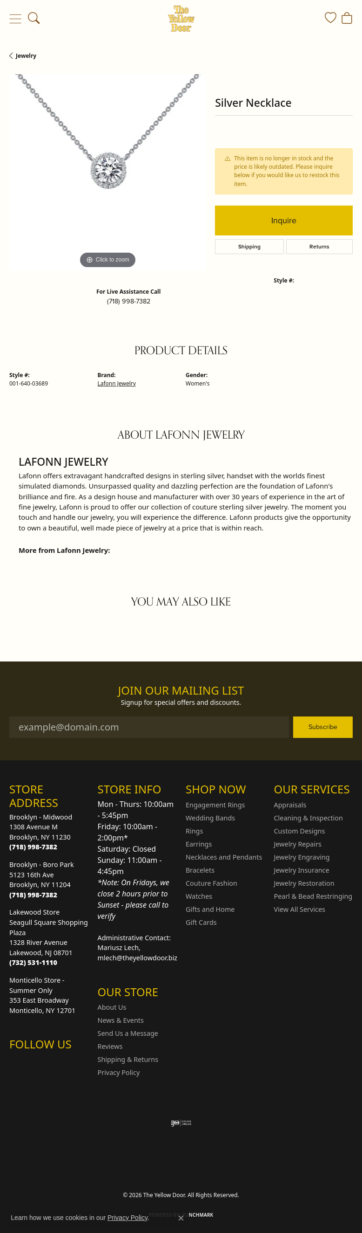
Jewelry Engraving (302, 857)
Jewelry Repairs (298, 844)
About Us (112, 1007)
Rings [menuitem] (194, 831)
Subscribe (322, 727)
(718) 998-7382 (128, 301)
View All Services (300, 909)
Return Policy (88, 1170)
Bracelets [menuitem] (200, 870)
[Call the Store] (33, 846)
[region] (107, 172)
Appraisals (290, 804)
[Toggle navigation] (15, 18)
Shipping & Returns (128, 1059)
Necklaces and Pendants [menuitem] (224, 857)
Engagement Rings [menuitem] (215, 804)
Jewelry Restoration (304, 883)
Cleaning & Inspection (308, 817)
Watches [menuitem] (199, 896)
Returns (319, 246)
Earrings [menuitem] (199, 844)
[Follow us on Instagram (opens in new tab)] (18, 1063)
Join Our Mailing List (181, 690)
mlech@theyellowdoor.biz (138, 957)
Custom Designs (299, 831)
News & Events (121, 1020)
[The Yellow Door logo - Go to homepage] (181, 18)
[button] (34, 18)
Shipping (249, 246)
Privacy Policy (119, 1072)
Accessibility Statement (259, 1170)
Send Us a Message (128, 1033)
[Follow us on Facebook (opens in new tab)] (41, 1063)
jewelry (26, 56)
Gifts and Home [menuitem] (210, 909)
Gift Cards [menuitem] (201, 922)
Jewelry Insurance (301, 870)
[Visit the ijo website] (181, 1123)
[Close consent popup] (181, 1218)
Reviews (110, 1046)
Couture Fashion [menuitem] (211, 883)
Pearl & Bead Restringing (313, 896)
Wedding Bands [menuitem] (210, 817)
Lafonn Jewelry (117, 383)
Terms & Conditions (191, 1170)
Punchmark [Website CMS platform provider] (198, 1215)
